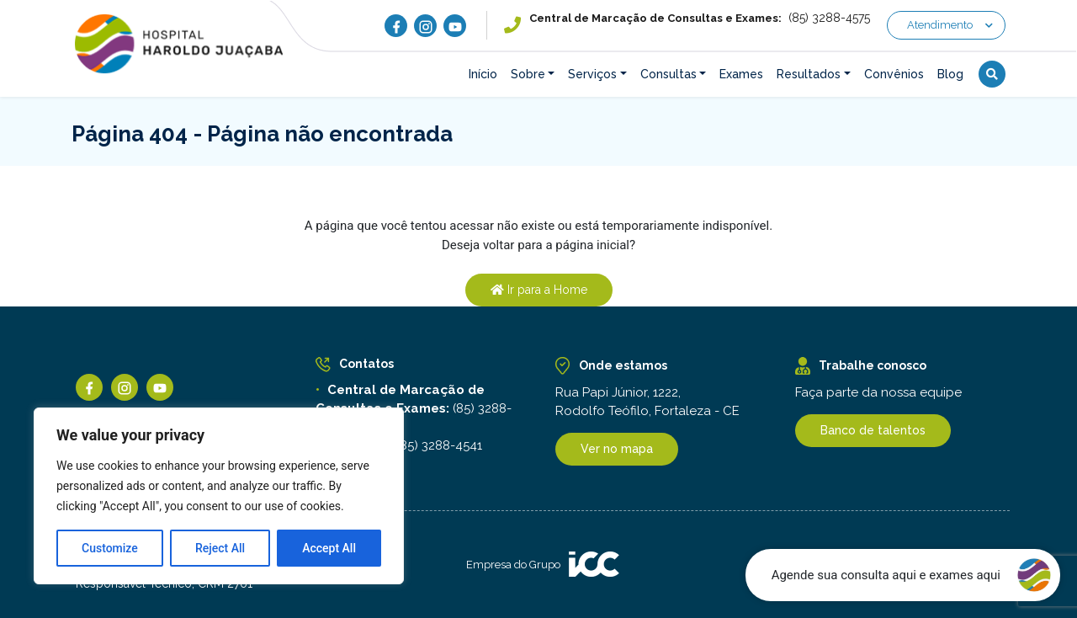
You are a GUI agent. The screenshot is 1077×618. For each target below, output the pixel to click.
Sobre (528, 74)
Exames (741, 74)
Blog (950, 74)
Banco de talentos (873, 430)
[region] (219, 496)
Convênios (894, 74)
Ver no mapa (617, 449)
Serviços (592, 74)
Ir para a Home (539, 289)
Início (483, 74)
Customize (110, 548)
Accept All (329, 548)
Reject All (220, 548)
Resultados (809, 74)
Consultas (668, 74)
